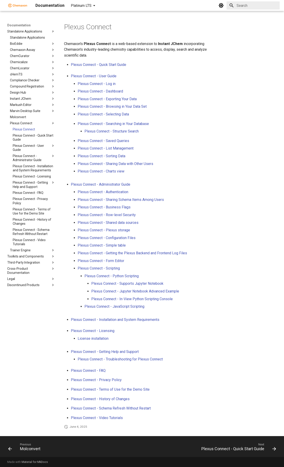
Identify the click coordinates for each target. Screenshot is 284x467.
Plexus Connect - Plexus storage (104, 230)
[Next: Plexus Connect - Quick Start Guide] (237, 448)
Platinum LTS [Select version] (81, 5)
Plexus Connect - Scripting (99, 268)
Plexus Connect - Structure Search (111, 131)
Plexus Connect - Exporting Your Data (107, 99)
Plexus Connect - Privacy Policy (96, 380)
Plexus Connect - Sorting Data (101, 156)
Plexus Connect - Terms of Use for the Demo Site (110, 389)
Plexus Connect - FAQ (88, 370)
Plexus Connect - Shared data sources (108, 222)
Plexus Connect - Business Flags (104, 207)
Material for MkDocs (35, 462)
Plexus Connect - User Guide (93, 76)
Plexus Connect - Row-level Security (107, 215)
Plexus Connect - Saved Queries (103, 141)
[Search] (253, 5)
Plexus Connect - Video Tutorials (97, 418)
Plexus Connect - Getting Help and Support (105, 352)
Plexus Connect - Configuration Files (107, 238)
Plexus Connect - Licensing (92, 331)
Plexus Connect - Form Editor (101, 261)
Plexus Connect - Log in (97, 84)
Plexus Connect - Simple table (102, 245)
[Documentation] (17, 5)
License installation (93, 338)
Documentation (19, 25)
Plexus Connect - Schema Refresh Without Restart (111, 408)
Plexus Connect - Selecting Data (103, 114)
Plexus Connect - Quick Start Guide (98, 64)
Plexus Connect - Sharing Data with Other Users (115, 164)
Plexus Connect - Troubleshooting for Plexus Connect (120, 359)
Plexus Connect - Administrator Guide (100, 184)
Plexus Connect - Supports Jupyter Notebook (127, 283)
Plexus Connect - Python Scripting (111, 276)
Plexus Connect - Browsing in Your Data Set (112, 106)
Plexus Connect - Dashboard (100, 91)
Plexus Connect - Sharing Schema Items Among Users (121, 199)
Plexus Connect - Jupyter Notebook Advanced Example (135, 291)
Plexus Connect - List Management (105, 148)
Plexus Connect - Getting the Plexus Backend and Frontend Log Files (132, 253)
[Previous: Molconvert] (26, 448)
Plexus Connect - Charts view (101, 171)
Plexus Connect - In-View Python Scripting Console (132, 299)
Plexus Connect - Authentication (103, 192)
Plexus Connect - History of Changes (100, 399)
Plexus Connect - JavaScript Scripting (114, 306)
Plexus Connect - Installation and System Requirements (115, 319)
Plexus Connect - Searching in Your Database (113, 124)
